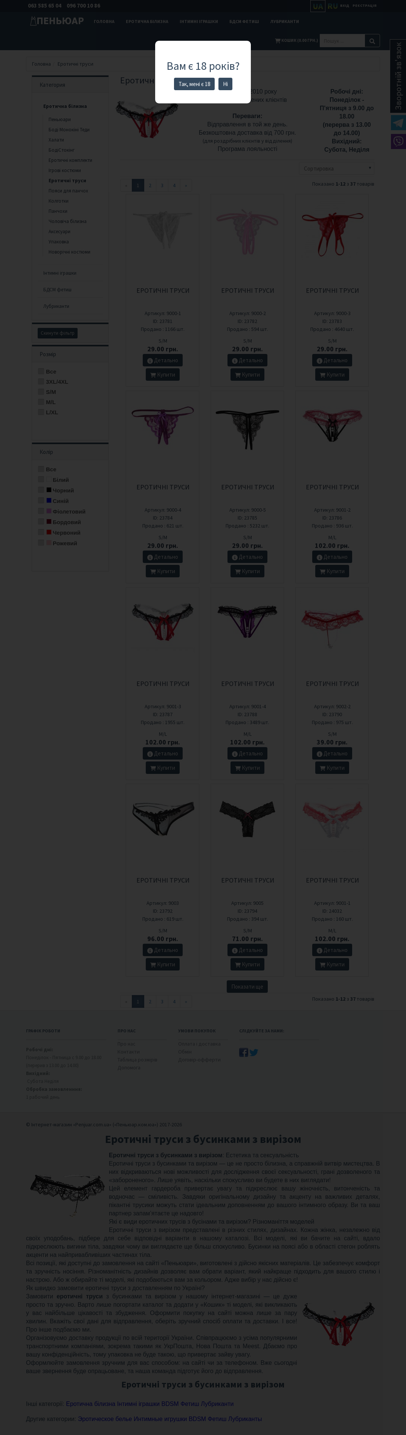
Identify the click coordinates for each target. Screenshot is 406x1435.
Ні (225, 84)
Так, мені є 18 (194, 84)
